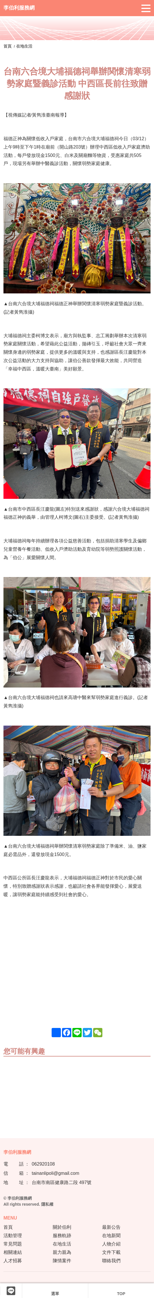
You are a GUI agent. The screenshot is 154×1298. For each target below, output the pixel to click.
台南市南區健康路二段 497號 (61, 1182)
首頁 (8, 46)
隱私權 (47, 1204)
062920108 (43, 1164)
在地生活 (24, 46)
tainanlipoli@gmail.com (55, 1173)
